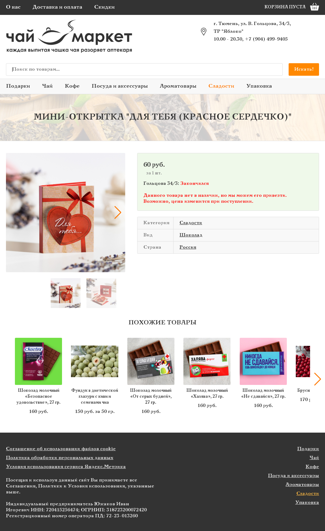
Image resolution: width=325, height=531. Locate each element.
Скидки (104, 7)
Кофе (72, 86)
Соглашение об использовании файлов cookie (61, 449)
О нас (13, 7)
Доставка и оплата (57, 7)
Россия (187, 247)
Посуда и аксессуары (120, 86)
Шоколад (190, 235)
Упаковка (259, 86)
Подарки (18, 86)
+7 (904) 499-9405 (266, 39)
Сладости (221, 86)
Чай (47, 86)
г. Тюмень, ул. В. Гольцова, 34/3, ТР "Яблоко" (252, 27)
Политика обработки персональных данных (59, 458)
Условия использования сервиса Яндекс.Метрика (66, 467)
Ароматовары (178, 86)
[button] (117, 212)
